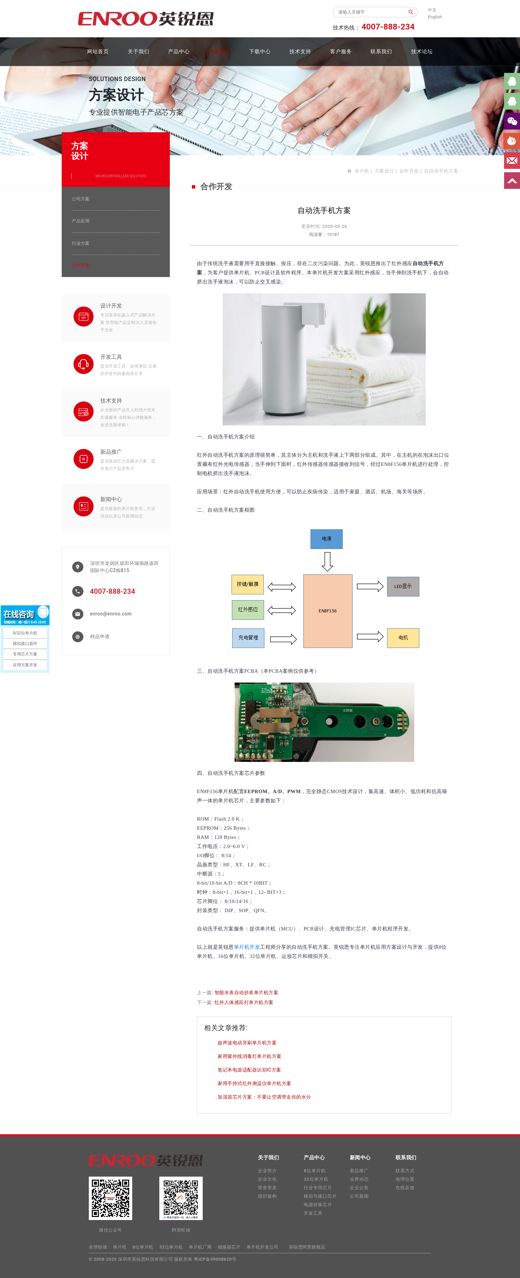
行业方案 (80, 243)
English (435, 16)
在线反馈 (405, 1187)
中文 (432, 10)
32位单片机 (316, 1179)
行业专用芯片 (318, 1187)
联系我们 (381, 51)
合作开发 (409, 171)
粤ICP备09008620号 (215, 1259)
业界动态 (359, 1179)
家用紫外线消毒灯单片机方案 (250, 1056)
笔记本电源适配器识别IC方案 (249, 1070)
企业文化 (267, 1179)
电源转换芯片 (318, 1204)
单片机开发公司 (262, 1247)
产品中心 (179, 51)
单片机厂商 (200, 1247)
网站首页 (98, 51)
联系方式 (405, 1170)
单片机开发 (247, 947)
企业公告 (359, 1187)
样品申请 (100, 636)
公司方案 (80, 198)
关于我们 (138, 51)
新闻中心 (111, 499)
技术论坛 (422, 51)
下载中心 (260, 51)
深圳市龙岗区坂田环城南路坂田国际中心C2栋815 (124, 567)
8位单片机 (314, 1170)
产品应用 (80, 220)
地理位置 (405, 1179)
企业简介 (267, 1170)
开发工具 (111, 357)
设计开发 (111, 305)
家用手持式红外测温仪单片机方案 (255, 1083)
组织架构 (267, 1196)
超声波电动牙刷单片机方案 (247, 1042)
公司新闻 (359, 1196)
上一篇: (237, 992)
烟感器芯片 (229, 1247)
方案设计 (220, 51)
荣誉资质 (267, 1187)
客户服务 (341, 51)
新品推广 (111, 452)
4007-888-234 (112, 591)
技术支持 (300, 51)
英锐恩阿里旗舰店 (307, 1247)
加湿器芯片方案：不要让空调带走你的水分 (264, 1097)
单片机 (362, 171)
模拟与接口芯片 (320, 1196)
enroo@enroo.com (111, 613)
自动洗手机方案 (441, 171)
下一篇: (235, 1002)
